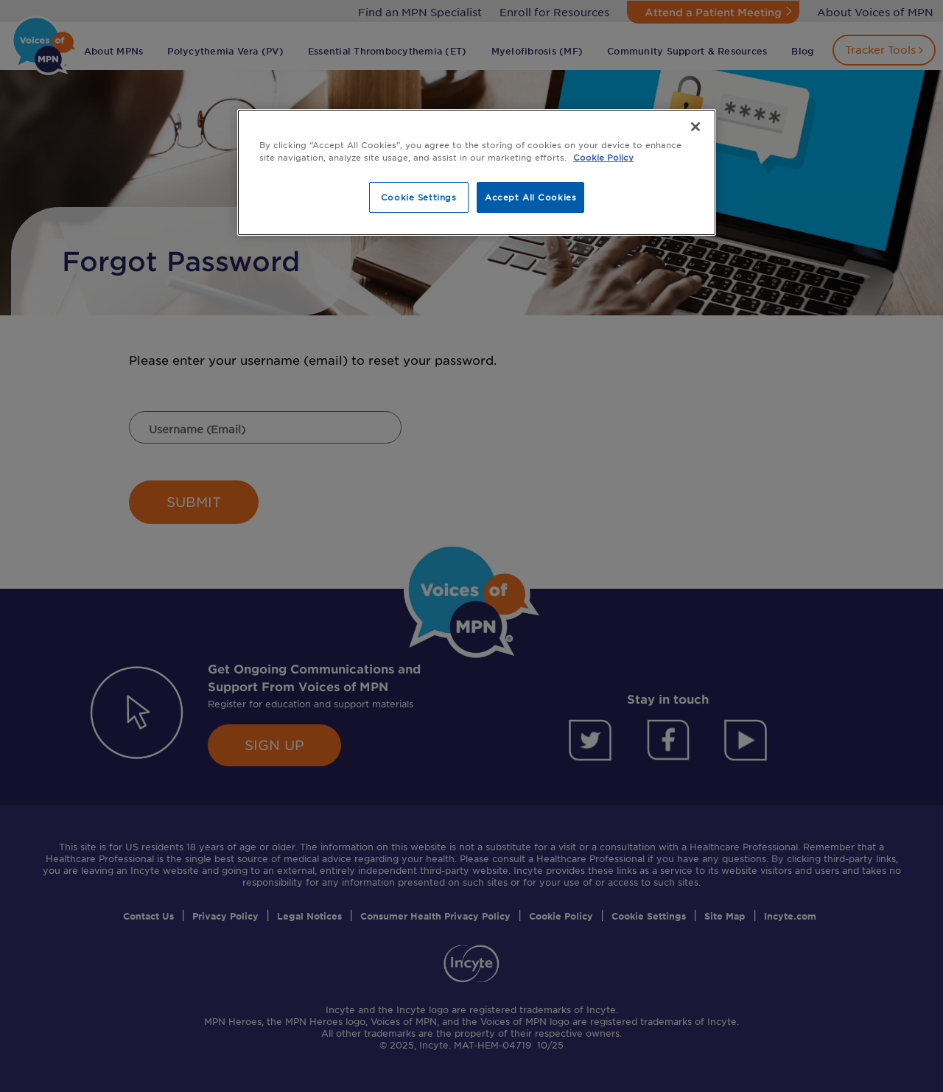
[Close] (695, 127)
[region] (476, 172)
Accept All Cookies (530, 197)
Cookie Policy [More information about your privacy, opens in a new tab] (603, 157)
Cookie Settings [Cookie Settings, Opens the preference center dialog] (419, 197)
